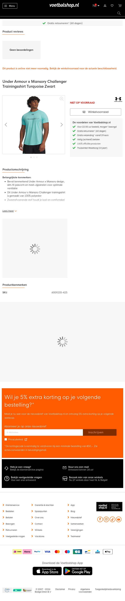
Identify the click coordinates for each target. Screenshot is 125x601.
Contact (38, 524)
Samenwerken (77, 524)
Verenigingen (77, 530)
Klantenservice (12, 505)
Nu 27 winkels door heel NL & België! (88, 480)
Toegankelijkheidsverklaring (108, 589)
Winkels (38, 530)
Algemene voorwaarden (85, 590)
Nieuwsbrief (76, 517)
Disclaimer (60, 589)
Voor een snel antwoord (23, 480)
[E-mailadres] (43, 432)
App (73, 505)
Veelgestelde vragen (15, 536)
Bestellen (10, 511)
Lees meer (8, 210)
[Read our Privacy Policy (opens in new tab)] (25, 439)
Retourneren (11, 530)
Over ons (39, 517)
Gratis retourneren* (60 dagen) (65, 23)
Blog (73, 511)
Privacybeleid (15, 439)
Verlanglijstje (112, 5)
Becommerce (17, 590)
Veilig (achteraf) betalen (88, 139)
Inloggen (105, 5)
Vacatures (39, 536)
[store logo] (62, 5)
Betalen (9, 517)
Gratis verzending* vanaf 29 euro (93, 135)
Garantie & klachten (44, 505)
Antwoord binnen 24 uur (80, 469)
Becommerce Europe (7, 590)
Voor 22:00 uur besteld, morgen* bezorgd (97, 127)
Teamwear (75, 536)
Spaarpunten (41, 511)
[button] (6, 124)
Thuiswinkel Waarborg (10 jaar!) (92, 148)
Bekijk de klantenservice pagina (26, 469)
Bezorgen (10, 524)
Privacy (71, 589)
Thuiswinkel (27, 590)
